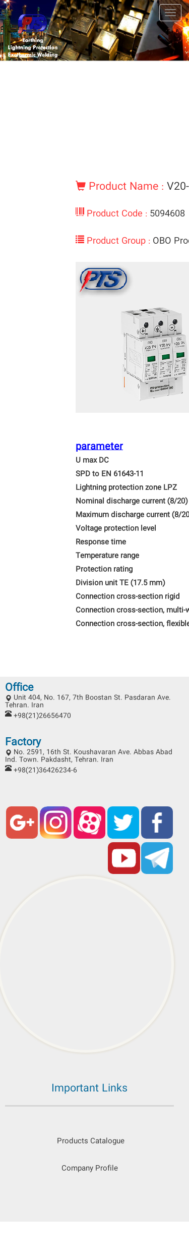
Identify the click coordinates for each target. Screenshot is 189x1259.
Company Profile (89, 1168)
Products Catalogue (89, 1141)
